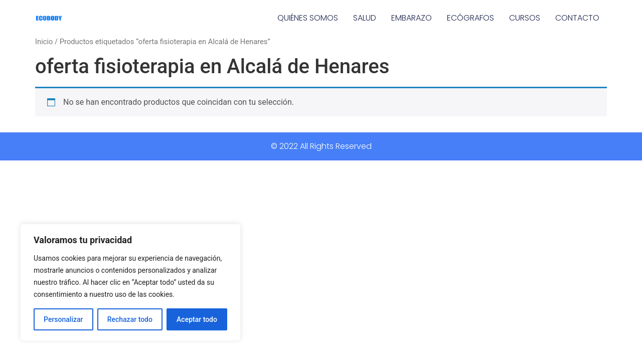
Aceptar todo (197, 319)
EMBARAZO (411, 18)
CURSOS (524, 18)
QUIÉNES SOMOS (307, 18)
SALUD (364, 18)
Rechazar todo (129, 319)
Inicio (44, 41)
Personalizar (63, 319)
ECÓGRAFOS (470, 18)
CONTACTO (577, 18)
